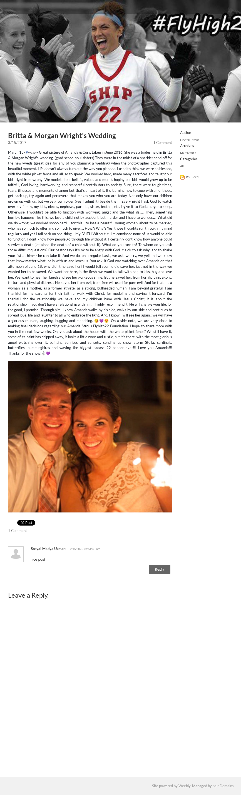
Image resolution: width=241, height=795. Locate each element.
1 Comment (162, 142)
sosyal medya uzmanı (48, 548)
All (182, 166)
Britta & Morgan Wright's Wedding (62, 135)
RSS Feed (192, 177)
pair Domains (223, 786)
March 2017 (188, 153)
